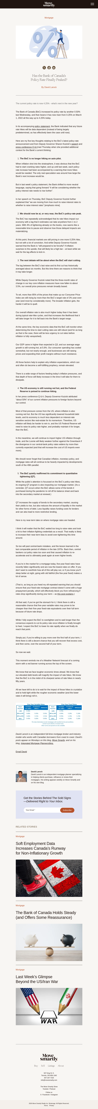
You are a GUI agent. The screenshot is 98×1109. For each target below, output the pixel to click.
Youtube (45, 1089)
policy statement (42, 126)
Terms (46, 1105)
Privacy (51, 1105)
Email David (21, 752)
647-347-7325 (49, 1078)
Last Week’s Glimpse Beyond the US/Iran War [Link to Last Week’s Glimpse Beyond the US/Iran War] (37, 979)
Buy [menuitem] (36, 1066)
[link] (49, 4)
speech (74, 144)
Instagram (54, 1095)
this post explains (65, 594)
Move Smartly (58, 740)
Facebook (46, 1095)
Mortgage (49, 18)
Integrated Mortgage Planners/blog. (37, 743)
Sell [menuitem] (43, 1066)
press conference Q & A (27, 147)
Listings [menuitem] (51, 1066)
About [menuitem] (61, 1066)
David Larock (50, 87)
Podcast (52, 1089)
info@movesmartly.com (49, 1080)
